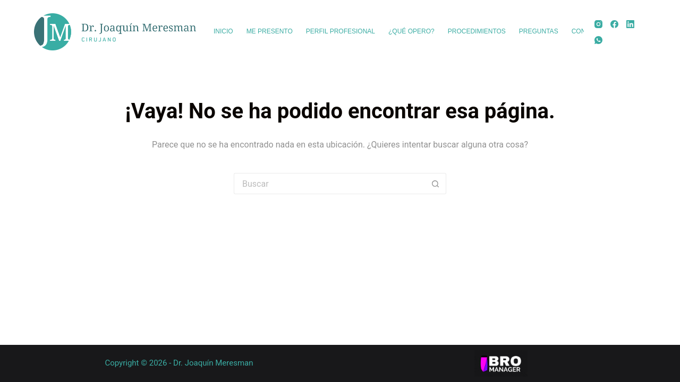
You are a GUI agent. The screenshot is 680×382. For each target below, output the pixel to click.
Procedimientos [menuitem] (477, 31)
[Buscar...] (329, 183)
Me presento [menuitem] (269, 31)
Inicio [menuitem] (223, 31)
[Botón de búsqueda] (435, 183)
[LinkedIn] (630, 24)
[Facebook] (614, 24)
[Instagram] (598, 24)
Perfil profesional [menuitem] (340, 31)
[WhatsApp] (598, 40)
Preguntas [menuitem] (538, 31)
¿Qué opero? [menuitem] (411, 31)
